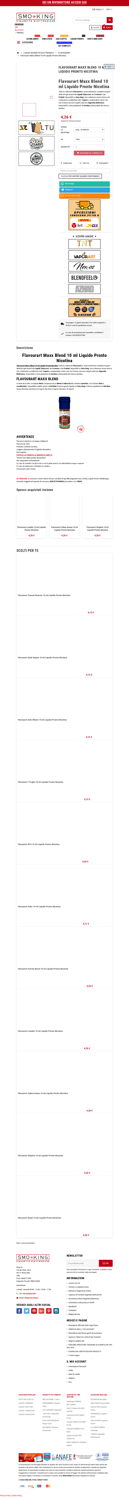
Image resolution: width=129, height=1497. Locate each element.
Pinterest (102, 163)
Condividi (66, 163)
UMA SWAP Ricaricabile (100, 1403)
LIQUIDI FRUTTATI (26, 1407)
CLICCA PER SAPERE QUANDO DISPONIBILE (80, 176)
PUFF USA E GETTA (26, 1399)
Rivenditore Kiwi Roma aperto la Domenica (85, 1333)
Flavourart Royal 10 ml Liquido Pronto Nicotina (39, 1218)
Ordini (70, 1370)
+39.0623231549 (29, 1294)
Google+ (41, 1311)
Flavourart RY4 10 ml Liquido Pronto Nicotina (39, 844)
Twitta (84, 163)
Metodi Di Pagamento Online (79, 1291)
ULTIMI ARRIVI (33, 37)
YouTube (34, 1311)
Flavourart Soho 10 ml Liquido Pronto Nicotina (39, 906)
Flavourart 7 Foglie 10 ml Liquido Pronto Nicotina (40, 782)
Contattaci (72, 1310)
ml (62, 139)
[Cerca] (93, 20)
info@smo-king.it (31, 1298)
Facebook (19, 1311)
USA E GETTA (62, 37)
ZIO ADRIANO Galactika (52, 1410)
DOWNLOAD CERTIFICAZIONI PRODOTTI (84, 1351)
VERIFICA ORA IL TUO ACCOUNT (81, 1329)
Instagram (56, 1311)
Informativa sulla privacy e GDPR (81, 1302)
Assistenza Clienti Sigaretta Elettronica (83, 1299)
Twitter (26, 1311)
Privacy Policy (5, 1495)
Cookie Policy (16, 1495)
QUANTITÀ (65, 147)
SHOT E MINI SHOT (95, 37)
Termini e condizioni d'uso (78, 1287)
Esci (70, 1382)
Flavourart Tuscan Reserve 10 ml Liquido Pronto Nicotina (44, 595)
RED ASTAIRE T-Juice (51, 1399)
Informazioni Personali (77, 1366)
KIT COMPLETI (64, 44)
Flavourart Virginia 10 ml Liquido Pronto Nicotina (97, 528)
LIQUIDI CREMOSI (26, 1403)
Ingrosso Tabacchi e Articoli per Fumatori (84, 1337)
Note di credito (74, 1374)
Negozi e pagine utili (76, 1341)
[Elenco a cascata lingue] (98, 9)
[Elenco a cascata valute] (109, 9)
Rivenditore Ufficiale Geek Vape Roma (83, 1325)
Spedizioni (72, 1306)
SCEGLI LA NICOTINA (65, 130)
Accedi (95, 27)
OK (106, 1263)
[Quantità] (89, 147)
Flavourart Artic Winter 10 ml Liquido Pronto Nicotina (42, 720)
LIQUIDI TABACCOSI (27, 1411)
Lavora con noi (74, 1283)
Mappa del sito (74, 1314)
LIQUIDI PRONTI (77, 37)
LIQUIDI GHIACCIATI (27, 1414)
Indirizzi (71, 1378)
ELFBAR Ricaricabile (99, 1399)
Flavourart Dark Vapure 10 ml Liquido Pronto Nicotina (42, 657)
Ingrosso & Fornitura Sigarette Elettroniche (85, 1295)
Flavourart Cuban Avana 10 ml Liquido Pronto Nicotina (64, 528)
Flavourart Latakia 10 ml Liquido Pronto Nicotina (31, 528)
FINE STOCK (47, 37)
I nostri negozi (73, 1355)
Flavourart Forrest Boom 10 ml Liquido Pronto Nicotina (43, 969)
